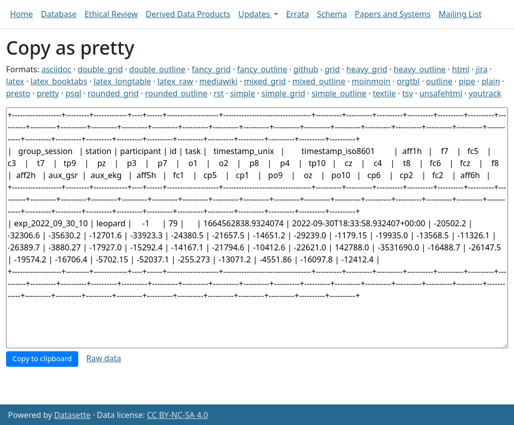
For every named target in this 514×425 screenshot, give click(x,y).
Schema (332, 14)
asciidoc (56, 69)
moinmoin (371, 81)
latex (15, 81)
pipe (467, 81)
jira (482, 69)
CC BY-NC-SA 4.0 (177, 414)
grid (332, 69)
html (461, 69)
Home (21, 14)
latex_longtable (122, 81)
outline (439, 81)
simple (242, 93)
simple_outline (339, 93)
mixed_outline (318, 81)
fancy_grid (211, 69)
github (306, 69)
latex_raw (175, 81)
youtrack (485, 93)
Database (59, 14)
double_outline (157, 69)
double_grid (100, 69)
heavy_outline (420, 69)
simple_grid (283, 93)
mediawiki (218, 81)
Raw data (103, 358)
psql (73, 93)
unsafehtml (440, 93)
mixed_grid (265, 81)
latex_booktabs (59, 81)
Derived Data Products (188, 14)
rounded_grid (113, 93)
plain (490, 81)
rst (219, 93)
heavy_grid (367, 69)
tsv (407, 93)
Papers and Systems (393, 14)
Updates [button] (255, 14)
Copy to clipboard (42, 358)
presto (18, 93)
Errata (297, 14)
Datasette (72, 414)
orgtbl (408, 81)
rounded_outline (176, 93)
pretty (48, 93)
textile (384, 93)
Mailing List (460, 14)
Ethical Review (111, 14)
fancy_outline (262, 69)
